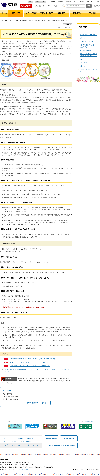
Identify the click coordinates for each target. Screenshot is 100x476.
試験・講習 (83, 62)
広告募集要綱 (88, 421)
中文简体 (60, 1)
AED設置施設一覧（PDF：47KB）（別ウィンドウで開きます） (30, 366)
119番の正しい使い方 (86, 41)
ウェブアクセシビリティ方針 (12, 445)
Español (82, 1)
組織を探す (38, 6)
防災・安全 (19, 21)
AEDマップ (83, 31)
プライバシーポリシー (10, 442)
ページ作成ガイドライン (30, 442)
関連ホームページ (32, 445)
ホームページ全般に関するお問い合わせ (61, 445)
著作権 (20, 438)
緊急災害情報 (27, 6)
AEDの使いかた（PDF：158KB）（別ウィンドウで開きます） (30, 362)
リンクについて (8, 438)
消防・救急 (28, 21)
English (53, 1)
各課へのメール (69, 438)
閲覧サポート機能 (40, 2)
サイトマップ (57, 6)
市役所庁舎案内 (51, 438)
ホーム (12, 21)
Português (89, 1)
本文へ (30, 2)
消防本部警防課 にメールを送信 (36, 403)
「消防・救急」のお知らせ (88, 35)
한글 (75, 1)
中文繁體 (68, 1)
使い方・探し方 (47, 6)
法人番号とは (23, 469)
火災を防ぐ (83, 38)
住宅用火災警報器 (85, 50)
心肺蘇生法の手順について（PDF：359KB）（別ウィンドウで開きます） (33, 359)
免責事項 (30, 438)
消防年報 (82, 66)
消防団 (82, 59)
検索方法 (97, 6)
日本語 (97, 1)
